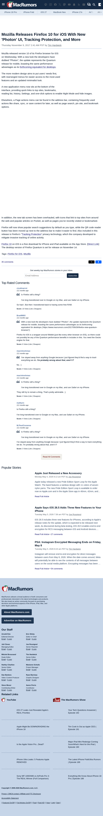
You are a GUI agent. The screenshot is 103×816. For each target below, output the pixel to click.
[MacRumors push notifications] (74, 4)
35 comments (7, 262)
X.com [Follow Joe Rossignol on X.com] (34, 649)
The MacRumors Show (73, 699)
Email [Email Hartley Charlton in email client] (4, 669)
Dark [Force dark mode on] (58, 803)
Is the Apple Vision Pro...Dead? (30, 744)
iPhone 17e (77, 12)
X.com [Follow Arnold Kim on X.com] (9, 639)
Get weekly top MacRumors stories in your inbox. (51, 270)
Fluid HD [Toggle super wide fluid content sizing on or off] (41, 803)
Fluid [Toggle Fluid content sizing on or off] (34, 803)
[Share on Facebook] (98, 261)
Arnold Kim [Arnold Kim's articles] (6, 634)
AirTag (92, 12)
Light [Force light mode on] (53, 803)
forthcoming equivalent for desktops (38, 67)
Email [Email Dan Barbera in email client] (4, 680)
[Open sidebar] (99, 5)
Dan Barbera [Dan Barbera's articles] (6, 675)
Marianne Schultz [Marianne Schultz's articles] (33, 665)
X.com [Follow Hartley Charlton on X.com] (9, 669)
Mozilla (27, 254)
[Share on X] (91, 261)
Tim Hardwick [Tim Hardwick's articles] (31, 654)
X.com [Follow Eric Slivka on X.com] (34, 639)
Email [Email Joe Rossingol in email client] (28, 649)
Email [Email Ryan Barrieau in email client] (28, 680)
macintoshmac (23, 351)
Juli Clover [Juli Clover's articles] (6, 644)
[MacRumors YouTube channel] (69, 4)
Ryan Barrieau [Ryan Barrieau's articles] (32, 675)
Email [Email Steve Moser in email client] (4, 690)
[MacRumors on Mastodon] (64, 4)
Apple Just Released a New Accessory (58, 473)
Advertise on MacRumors (17, 620)
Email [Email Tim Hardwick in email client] (28, 659)
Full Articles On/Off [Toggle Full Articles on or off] (24, 803)
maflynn (20, 403)
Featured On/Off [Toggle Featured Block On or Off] (8, 803)
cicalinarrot (22, 288)
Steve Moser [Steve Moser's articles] (6, 685)
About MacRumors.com (16, 612)
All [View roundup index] (99, 12)
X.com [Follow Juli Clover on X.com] (9, 649)
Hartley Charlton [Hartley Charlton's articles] (8, 665)
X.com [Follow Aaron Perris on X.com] (34, 690)
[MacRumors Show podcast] (45, 4)
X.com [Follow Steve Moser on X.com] (9, 690)
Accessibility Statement (10, 798)
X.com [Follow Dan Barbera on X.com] (9, 680)
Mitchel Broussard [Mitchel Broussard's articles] (9, 654)
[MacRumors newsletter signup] (83, 4)
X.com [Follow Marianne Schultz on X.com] (34, 669)
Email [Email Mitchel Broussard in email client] (4, 659)
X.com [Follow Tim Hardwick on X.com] (34, 659)
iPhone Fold (28, 12)
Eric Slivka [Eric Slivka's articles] (30, 634)
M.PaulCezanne (24, 425)
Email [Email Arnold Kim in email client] (4, 639)
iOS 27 (44, 12)
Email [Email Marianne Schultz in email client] (28, 669)
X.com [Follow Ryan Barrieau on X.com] (34, 680)
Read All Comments (51, 457)
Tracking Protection (31, 234)
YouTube (11, 699)
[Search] (95, 4)
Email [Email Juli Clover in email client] (4, 649)
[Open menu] (3, 4)
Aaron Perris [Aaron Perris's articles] (31, 685)
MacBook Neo (59, 12)
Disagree (37, 309)
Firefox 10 (7, 244)
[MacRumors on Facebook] (55, 4)
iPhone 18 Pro (10, 12)
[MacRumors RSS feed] (78, 4)
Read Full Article (42, 496)
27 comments (57, 534)
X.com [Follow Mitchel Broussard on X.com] (9, 659)
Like (31, 309)
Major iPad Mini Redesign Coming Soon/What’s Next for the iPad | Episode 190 (83, 744)
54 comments (57, 569)
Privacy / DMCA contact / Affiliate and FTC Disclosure (21, 794)
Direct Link (93, 244)
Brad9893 (21, 315)
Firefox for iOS (15, 254)
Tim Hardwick (54, 45)
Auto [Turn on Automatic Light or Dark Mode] (48, 803)
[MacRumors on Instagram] (50, 4)
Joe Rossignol (74, 477)
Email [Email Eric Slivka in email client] (28, 639)
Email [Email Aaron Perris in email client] (28, 690)
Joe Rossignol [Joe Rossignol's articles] (32, 644)
